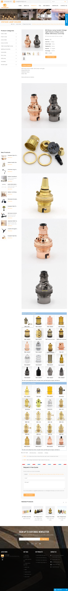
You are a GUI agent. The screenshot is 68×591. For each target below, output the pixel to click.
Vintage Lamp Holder (27, 24)
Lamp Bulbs (3, 52)
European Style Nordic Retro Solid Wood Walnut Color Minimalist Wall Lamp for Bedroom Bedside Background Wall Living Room (13, 153)
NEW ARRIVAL (46, 6)
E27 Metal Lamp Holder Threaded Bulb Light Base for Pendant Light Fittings (26, 516)
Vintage (46, 453)
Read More (10, 74)
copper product (28, 572)
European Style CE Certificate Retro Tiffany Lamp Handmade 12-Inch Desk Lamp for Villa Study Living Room (13, 123)
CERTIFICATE (55, 6)
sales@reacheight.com (21, 1)
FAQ (40, 6)
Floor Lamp (3, 55)
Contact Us (40, 586)
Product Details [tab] (27, 65)
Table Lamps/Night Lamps (7, 46)
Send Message (29, 495)
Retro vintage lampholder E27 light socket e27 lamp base (38, 460)
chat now (59, 589)
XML (38, 588)
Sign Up (44, 539)
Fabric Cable (4, 33)
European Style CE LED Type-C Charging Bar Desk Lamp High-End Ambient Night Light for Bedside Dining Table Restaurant (13, 72)
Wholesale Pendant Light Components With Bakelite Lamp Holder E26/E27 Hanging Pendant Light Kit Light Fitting (13, 116)
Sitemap (60, 586)
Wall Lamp (3, 58)
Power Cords (4, 37)
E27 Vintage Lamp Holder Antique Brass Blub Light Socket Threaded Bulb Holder (42, 456)
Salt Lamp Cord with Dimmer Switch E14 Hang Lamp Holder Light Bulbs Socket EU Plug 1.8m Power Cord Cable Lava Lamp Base (13, 130)
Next (65, 501)
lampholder (40, 453)
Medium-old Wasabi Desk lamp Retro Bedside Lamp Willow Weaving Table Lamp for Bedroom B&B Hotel (13, 109)
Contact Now (50, 57)
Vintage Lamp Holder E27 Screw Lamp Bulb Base (50, 516)
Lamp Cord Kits (4, 43)
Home (20, 6)
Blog (30, 588)
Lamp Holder (18, 24)
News (50, 586)
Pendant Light (4, 64)
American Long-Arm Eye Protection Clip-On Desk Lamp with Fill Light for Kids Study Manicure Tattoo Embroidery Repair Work (13, 86)
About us (26, 6)
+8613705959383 (55, 567)
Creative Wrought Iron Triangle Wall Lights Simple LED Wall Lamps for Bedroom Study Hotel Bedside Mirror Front (13, 146)
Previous (63, 501)
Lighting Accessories (5, 49)
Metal (26, 569)
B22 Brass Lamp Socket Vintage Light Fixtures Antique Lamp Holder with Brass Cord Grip (46, 474)
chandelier (3, 61)
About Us (28, 586)
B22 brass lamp (33, 453)
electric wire (27, 567)
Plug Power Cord (28, 574)
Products (33, 6)
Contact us (64, 6)
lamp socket (27, 576)
